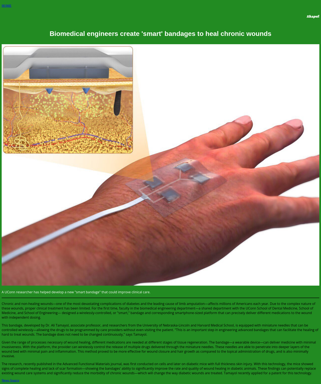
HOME (6, 5)
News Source (10, 380)
